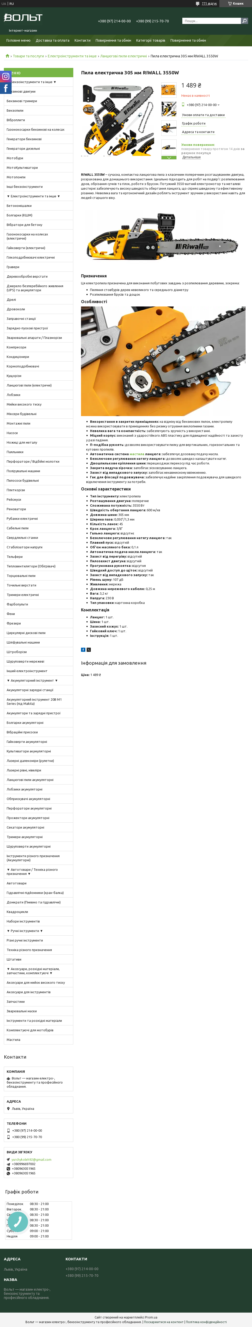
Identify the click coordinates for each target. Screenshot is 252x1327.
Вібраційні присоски (22, 732)
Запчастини (16, 1001)
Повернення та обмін (113, 40)
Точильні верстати (21, 585)
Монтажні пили (18, 423)
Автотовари (16, 883)
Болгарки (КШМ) (19, 215)
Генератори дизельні (23, 148)
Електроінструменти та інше (72, 56)
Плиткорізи (16, 490)
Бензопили (15, 110)
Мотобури (15, 158)
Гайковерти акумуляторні (27, 741)
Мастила (13, 1039)
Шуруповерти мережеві (25, 661)
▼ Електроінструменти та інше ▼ (33, 196)
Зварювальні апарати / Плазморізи (34, 337)
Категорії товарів (150, 40)
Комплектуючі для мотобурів (30, 1030)
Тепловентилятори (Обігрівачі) (31, 566)
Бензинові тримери (22, 101)
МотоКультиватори (22, 167)
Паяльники (15, 452)
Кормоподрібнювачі (23, 366)
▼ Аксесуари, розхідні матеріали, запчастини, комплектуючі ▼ (33, 971)
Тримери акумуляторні (25, 837)
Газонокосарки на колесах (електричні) (27, 236)
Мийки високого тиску (24, 404)
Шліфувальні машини (23, 642)
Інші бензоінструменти (25, 186)
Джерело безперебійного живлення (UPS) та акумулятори (35, 288)
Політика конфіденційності (206, 1322)
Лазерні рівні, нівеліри (24, 770)
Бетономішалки (19, 205)
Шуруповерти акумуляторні (29, 846)
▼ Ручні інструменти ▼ (25, 931)
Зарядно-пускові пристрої (27, 328)
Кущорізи (14, 375)
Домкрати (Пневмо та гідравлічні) (34, 902)
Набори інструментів (23, 921)
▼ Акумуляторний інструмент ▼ (32, 680)
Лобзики (13, 395)
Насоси (12, 433)
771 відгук (209, 3)
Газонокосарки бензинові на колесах (36, 129)
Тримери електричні (23, 594)
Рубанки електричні (22, 518)
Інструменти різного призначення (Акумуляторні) (33, 858)
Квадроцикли (17, 911)
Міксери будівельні (22, 414)
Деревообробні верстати (27, 276)
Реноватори (16, 509)
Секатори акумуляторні (25, 827)
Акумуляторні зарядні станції (30, 690)
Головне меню (18, 40)
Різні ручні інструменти (25, 940)
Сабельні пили (18, 528)
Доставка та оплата (52, 40)
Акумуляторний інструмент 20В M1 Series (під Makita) (34, 701)
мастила (137, 454)
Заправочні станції (21, 318)
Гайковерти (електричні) (26, 248)
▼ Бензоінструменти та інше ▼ (32, 82)
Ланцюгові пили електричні (123, 56)
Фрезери (14, 623)
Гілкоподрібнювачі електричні (31, 257)
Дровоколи (16, 309)
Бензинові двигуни (21, 91)
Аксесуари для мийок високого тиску (36, 982)
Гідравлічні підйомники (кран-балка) (35, 892)
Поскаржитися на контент (164, 1322)
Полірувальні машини (23, 471)
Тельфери (15, 556)
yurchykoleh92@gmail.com (31, 1159)
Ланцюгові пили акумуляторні (30, 779)
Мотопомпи (16, 177)
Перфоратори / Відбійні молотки (33, 461)
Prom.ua (151, 1317)
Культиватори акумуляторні (29, 751)
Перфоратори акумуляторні (29, 808)
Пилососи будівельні (23, 480)
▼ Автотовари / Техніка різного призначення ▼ (32, 871)
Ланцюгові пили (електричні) (29, 385)
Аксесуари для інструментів (29, 992)
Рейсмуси (14, 499)
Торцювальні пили (21, 575)
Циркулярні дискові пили (26, 633)
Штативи (14, 959)
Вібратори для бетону (24, 224)
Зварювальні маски (22, 1011)
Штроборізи (17, 652)
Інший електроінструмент (27, 671)
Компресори (16, 347)
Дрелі (11, 299)
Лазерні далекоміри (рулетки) (30, 760)
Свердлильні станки (22, 537)
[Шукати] (244, 21)
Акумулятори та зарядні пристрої (34, 713)
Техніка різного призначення (29, 950)
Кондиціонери (18, 356)
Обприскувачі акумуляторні (28, 799)
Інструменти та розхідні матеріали (34, 1020)
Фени (11, 614)
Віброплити (16, 120)
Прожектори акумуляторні (28, 818)
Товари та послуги (28, 56)
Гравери (13, 267)
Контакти (83, 40)
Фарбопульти (17, 604)
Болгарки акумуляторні (25, 722)
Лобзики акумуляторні (24, 789)
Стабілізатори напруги (24, 547)
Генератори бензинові (24, 139)
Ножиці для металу (22, 442)
